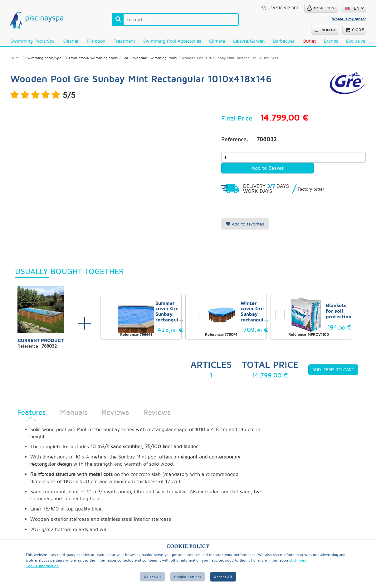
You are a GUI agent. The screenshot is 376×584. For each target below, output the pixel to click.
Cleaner (71, 41)
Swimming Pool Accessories (172, 41)
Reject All (152, 576)
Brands (331, 41)
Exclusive (355, 41)
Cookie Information (42, 565)
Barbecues (284, 41)
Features (31, 412)
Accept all (223, 576)
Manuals (73, 412)
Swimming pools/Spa (33, 41)
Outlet (309, 41)
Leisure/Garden (249, 41)
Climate (217, 41)
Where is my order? (349, 19)
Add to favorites (245, 224)
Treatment (124, 41)
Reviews (115, 412)
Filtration (96, 41)
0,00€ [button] (358, 30)
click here (297, 560)
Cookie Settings (187, 576)
